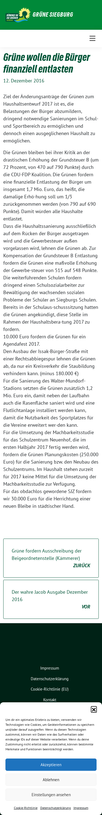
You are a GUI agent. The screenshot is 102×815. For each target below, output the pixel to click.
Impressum (80, 808)
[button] (94, 709)
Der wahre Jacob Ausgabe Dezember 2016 (51, 599)
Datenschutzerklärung (55, 808)
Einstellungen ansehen (51, 794)
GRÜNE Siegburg (53, 14)
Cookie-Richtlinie (26, 808)
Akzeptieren (51, 764)
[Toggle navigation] (92, 38)
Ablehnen (51, 779)
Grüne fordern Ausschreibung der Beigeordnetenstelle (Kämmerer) (51, 558)
